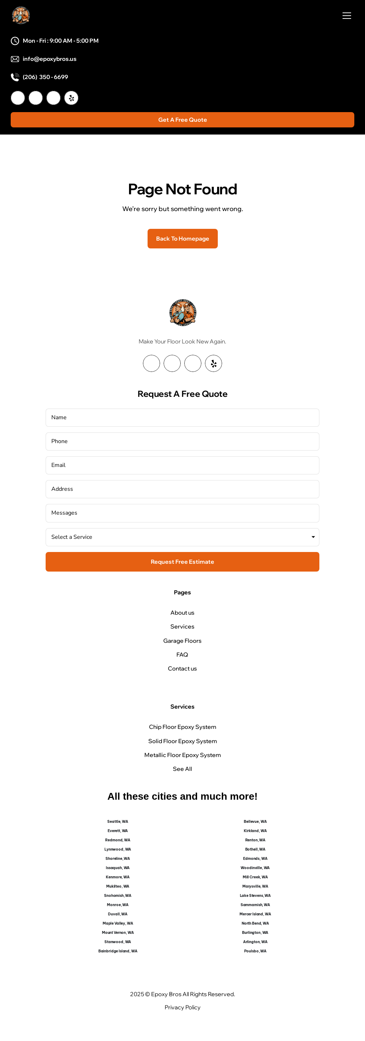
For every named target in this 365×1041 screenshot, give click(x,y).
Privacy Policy (183, 1007)
